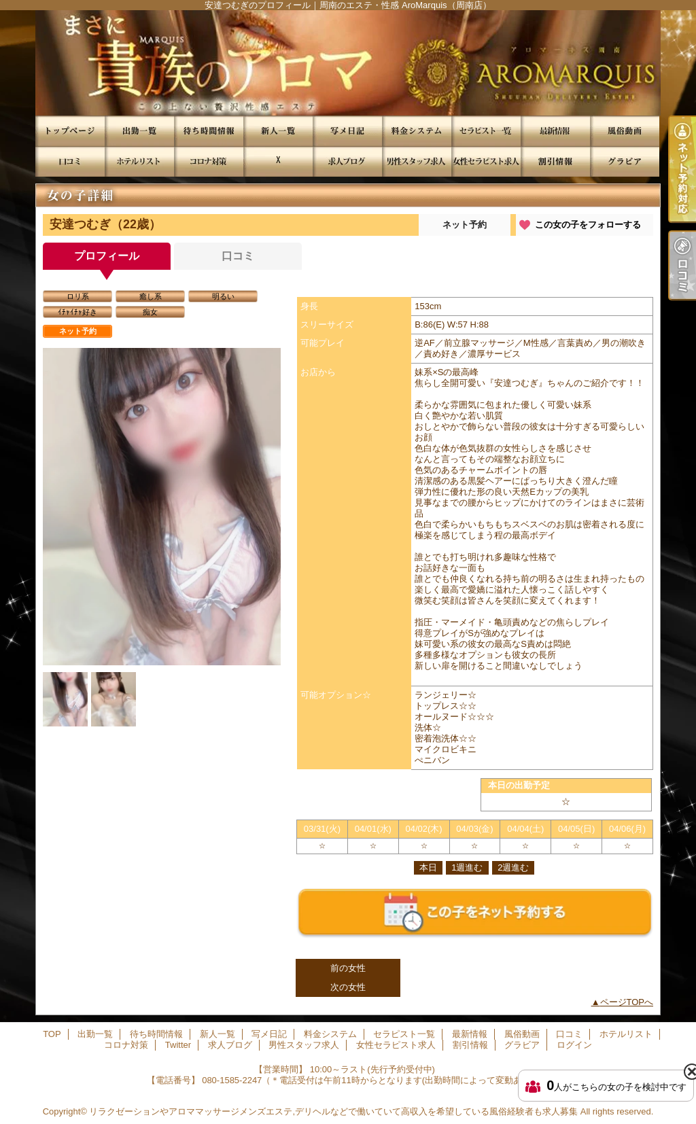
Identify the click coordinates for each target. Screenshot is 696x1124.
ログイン (574, 1045)
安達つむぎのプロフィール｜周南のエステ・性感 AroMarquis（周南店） (348, 63)
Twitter (278, 161)
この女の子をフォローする (588, 224)
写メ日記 (347, 131)
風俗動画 (624, 131)
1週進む (467, 867)
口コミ (70, 161)
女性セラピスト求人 (486, 161)
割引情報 (555, 161)
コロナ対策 (208, 161)
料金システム (416, 131)
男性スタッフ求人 (416, 161)
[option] (162, 559)
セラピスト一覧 (486, 131)
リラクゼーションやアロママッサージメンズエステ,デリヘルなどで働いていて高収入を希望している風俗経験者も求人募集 (333, 1111)
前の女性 (348, 968)
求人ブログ (347, 161)
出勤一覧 (139, 131)
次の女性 (348, 987)
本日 (428, 867)
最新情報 (555, 131)
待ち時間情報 (208, 131)
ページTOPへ (627, 1002)
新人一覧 (278, 131)
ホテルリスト (139, 161)
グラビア (624, 161)
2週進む (513, 867)
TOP (70, 131)
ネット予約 (464, 224)
